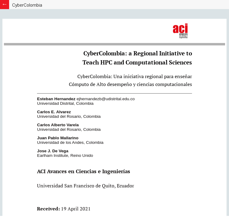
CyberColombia (27, 4)
